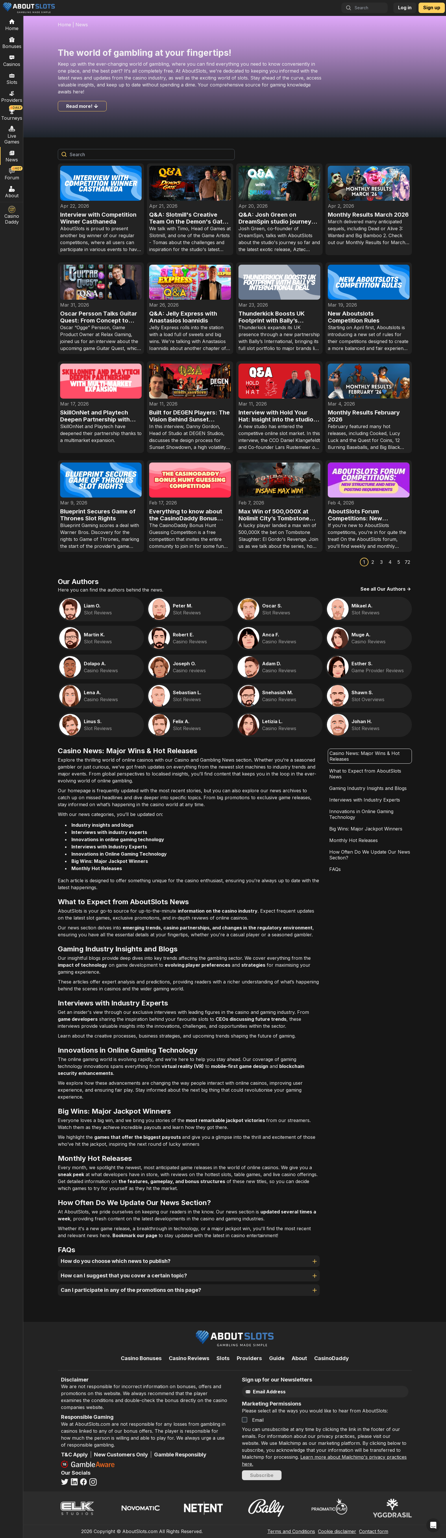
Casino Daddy (12, 215)
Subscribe (261, 1475)
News (81, 24)
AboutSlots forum (376, 539)
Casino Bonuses (141, 1358)
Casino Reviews (189, 1358)
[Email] (313, 1392)
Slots (12, 78)
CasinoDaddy (331, 1358)
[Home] (11, 24)
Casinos (11, 60)
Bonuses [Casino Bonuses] (11, 42)
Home (64, 24)
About (12, 191)
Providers (249, 1358)
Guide (276, 1358)
